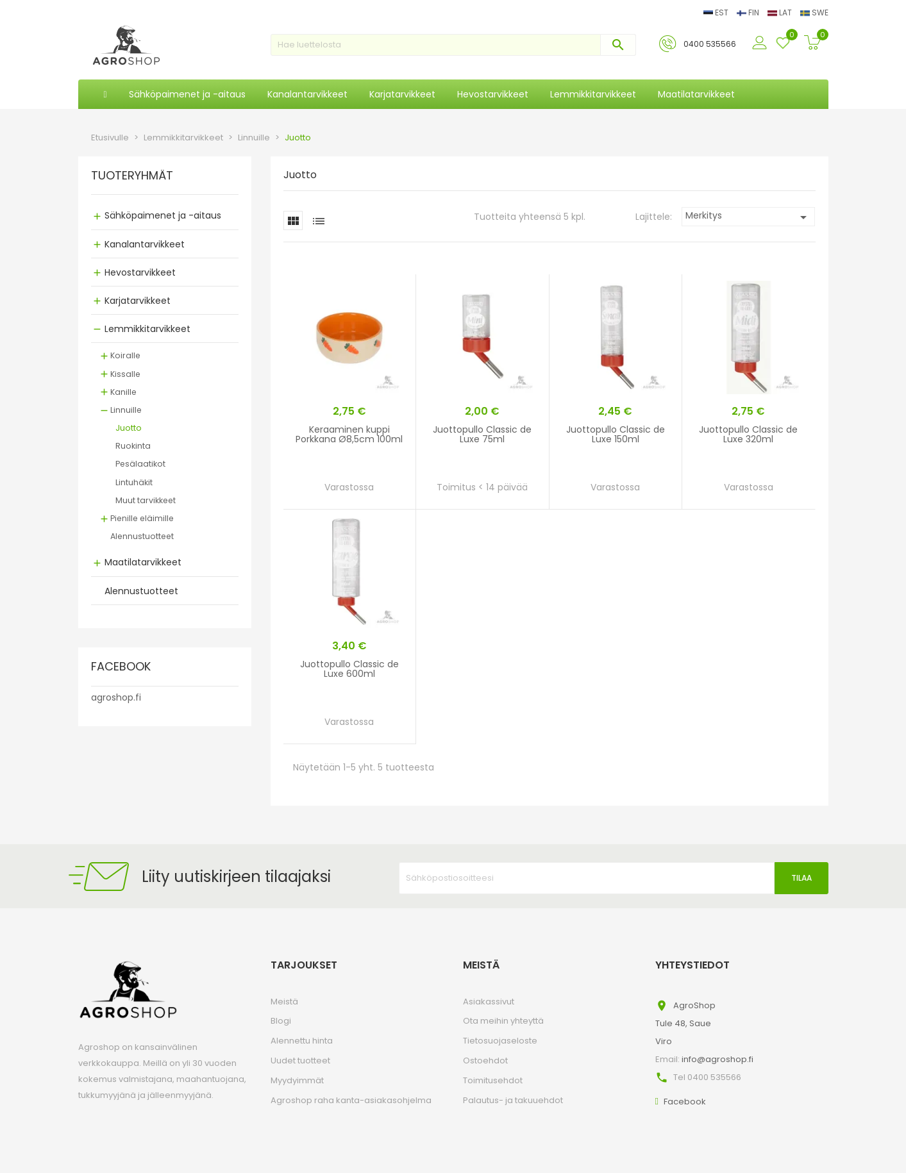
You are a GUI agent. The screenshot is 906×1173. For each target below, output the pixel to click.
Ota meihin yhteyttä (503, 1021)
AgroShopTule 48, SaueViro (685, 1023)
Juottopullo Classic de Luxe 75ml (482, 434)
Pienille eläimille (142, 518)
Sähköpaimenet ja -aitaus (163, 215)
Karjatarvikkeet (138, 300)
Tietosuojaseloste (500, 1041)
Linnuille (126, 409)
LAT (781, 12)
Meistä (284, 1001)
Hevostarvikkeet (140, 272)
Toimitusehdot (493, 1080)
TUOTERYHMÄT (132, 176)
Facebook (685, 1101)
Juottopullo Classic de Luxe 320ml (748, 434)
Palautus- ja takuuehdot (513, 1100)
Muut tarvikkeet (145, 500)
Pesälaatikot (140, 463)
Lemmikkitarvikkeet (147, 328)
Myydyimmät (297, 1080)
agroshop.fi (116, 697)
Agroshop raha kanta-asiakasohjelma (351, 1100)
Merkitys (748, 217)
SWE (814, 12)
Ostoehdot (485, 1060)
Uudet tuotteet (300, 1060)
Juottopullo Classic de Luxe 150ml (615, 434)
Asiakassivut (488, 1001)
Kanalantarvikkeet (145, 244)
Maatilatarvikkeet (143, 562)
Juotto (128, 427)
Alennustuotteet (142, 536)
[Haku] (453, 45)
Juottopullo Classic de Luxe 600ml (349, 669)
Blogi (281, 1021)
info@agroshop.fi (717, 1059)
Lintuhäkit (134, 482)
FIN (749, 12)
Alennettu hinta (302, 1041)
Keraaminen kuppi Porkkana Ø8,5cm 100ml (349, 434)
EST (716, 12)
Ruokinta (133, 445)
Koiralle (125, 355)
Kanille (123, 392)
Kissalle (125, 374)
